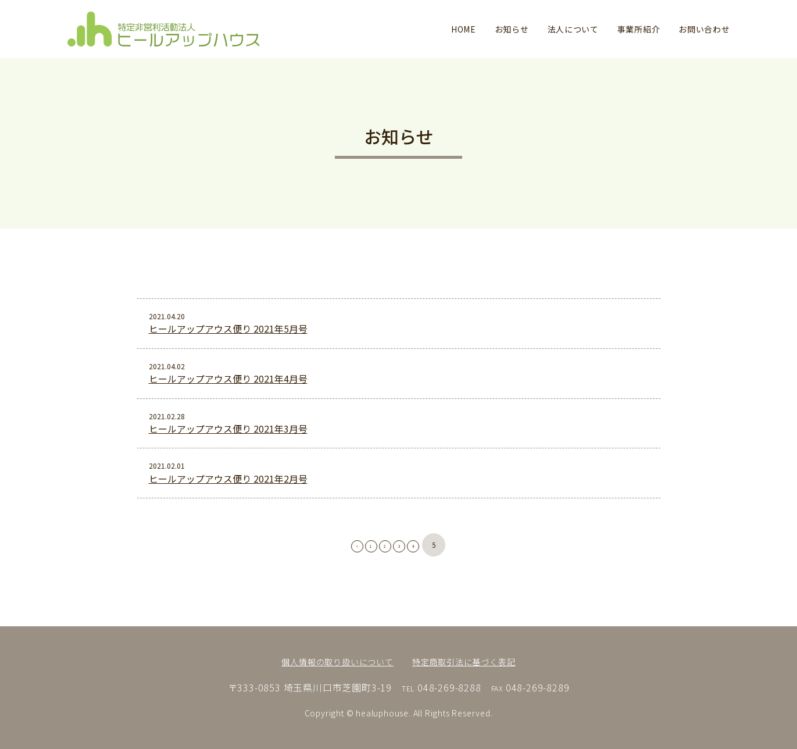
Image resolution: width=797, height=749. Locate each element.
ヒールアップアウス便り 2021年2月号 (228, 481)
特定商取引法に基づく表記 (464, 662)
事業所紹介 (638, 29)
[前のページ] (332, 548)
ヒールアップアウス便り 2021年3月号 (228, 431)
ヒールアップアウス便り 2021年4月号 (228, 379)
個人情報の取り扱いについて (337, 662)
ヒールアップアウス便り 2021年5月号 (228, 329)
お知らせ (512, 29)
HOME (463, 29)
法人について (573, 29)
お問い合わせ (704, 29)
